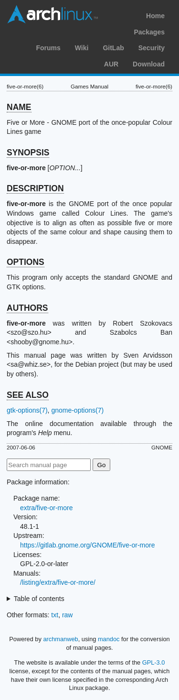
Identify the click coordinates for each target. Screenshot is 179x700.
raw (67, 615)
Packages (149, 32)
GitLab (113, 48)
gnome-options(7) (77, 410)
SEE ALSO (28, 395)
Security (151, 48)
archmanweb (60, 639)
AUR (111, 64)
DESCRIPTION (35, 188)
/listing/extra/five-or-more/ (57, 582)
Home (155, 16)
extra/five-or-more (46, 508)
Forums (48, 48)
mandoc (109, 639)
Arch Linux (52, 14)
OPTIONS (25, 262)
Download (149, 64)
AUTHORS (27, 308)
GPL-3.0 (153, 662)
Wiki (82, 48)
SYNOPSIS (28, 152)
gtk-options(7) (27, 410)
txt (54, 615)
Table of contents (39, 598)
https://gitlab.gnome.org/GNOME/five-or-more (87, 545)
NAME (19, 107)
